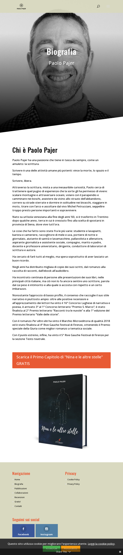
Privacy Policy (73, 484)
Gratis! (18, 501)
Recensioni (20, 497)
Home (17, 479)
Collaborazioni (21, 492)
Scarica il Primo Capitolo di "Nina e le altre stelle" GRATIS (59, 360)
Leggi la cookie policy (101, 544)
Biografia (19, 484)
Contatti (18, 506)
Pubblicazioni (21, 488)
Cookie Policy (73, 479)
